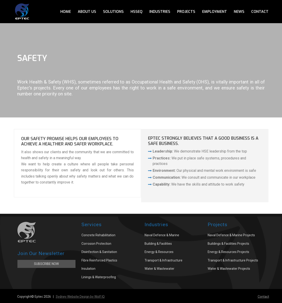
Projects (186, 11)
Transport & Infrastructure (163, 260)
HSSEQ (136, 11)
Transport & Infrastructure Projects (233, 260)
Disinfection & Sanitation (99, 252)
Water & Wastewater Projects (229, 268)
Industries (159, 11)
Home (65, 11)
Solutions (113, 11)
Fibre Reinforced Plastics (99, 260)
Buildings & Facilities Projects (228, 243)
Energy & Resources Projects (228, 252)
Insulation (88, 268)
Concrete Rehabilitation (98, 235)
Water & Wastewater (159, 268)
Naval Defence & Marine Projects (231, 235)
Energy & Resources (159, 252)
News (239, 11)
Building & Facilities (158, 243)
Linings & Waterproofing (98, 277)
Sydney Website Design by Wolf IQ (80, 296)
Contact (259, 11)
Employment (214, 11)
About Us (87, 11)
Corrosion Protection (96, 243)
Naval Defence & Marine (162, 235)
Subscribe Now (46, 264)
